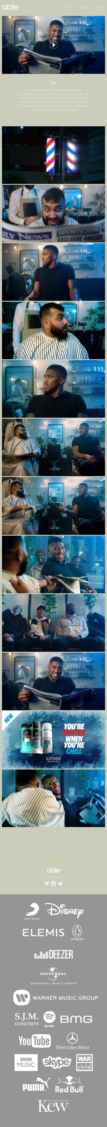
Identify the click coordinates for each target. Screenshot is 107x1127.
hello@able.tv (55, 877)
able (53, 870)
